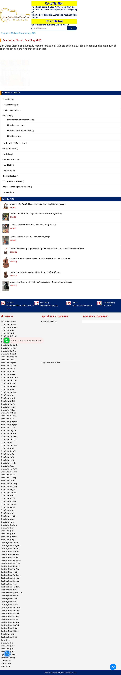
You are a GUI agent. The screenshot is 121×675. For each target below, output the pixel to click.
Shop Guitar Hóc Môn (8, 451)
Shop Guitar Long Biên (8, 386)
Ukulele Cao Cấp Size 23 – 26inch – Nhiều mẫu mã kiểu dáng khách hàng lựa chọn (37, 204)
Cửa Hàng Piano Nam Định (10, 625)
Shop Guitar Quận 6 (7, 649)
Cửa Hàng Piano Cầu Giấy (10, 557)
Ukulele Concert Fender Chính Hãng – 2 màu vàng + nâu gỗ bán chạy (33, 225)
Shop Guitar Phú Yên (8, 457)
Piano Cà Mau (6, 663)
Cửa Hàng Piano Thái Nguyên (11, 560)
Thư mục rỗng (7, 192)
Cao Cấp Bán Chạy (9, 105)
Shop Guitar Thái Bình (8, 351)
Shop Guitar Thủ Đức (93, 321)
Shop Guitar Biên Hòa (8, 433)
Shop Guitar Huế (6, 442)
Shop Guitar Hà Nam (8, 372)
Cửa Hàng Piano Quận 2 (9, 602)
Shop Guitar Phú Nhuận (9, 392)
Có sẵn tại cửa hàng (9, 110)
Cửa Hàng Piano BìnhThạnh (10, 587)
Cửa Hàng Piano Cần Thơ (9, 619)
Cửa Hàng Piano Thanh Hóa (10, 566)
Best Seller (6, 99)
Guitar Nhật (6, 165)
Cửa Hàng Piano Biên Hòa (10, 578)
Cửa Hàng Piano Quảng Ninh (10, 546)
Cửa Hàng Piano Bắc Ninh (10, 543)
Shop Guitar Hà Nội (7, 330)
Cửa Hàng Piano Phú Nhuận (10, 610)
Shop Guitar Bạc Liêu (8, 481)
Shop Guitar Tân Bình (8, 401)
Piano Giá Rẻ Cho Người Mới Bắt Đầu (16, 187)
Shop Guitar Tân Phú (8, 448)
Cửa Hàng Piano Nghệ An (9, 631)
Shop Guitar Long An (8, 489)
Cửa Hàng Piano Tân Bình (9, 596)
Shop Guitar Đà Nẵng (8, 407)
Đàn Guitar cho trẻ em (15, 125)
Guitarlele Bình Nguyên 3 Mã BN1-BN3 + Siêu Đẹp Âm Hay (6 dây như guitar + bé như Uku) (40, 258)
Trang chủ (5, 33)
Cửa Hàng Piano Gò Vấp (9, 599)
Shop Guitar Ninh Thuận (9, 525)
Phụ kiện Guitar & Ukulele (11, 181)
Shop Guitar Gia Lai (7, 466)
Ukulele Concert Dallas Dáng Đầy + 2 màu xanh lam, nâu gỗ (30, 237)
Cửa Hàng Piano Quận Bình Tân (11, 593)
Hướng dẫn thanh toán (8, 321)
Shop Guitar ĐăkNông (8, 413)
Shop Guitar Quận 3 (7, 531)
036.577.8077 (107, 305)
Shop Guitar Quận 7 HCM (9, 377)
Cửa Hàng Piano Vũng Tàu (10, 569)
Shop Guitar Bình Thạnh (9, 380)
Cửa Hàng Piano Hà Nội (9, 637)
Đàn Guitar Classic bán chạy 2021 (23, 33)
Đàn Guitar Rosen (8, 148)
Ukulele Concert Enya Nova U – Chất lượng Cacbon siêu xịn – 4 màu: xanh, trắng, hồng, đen (41, 282)
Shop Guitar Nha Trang (8, 416)
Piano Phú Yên (6, 661)
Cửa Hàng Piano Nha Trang (10, 616)
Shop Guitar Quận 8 (7, 395)
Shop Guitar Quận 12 (8, 398)
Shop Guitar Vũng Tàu (8, 431)
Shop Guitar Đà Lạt (7, 419)
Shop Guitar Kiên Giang (9, 484)
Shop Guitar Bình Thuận (9, 439)
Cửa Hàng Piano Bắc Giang (10, 548)
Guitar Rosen (5, 640)
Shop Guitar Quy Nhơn (8, 501)
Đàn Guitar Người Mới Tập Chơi (13, 143)
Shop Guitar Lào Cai (8, 369)
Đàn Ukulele (6, 154)
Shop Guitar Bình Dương (9, 436)
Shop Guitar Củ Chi (7, 454)
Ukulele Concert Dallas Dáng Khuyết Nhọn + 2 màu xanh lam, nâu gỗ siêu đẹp (36, 214)
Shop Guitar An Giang (8, 478)
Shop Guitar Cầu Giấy (8, 366)
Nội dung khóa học (9, 176)
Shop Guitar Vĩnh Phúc (8, 504)
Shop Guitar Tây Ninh (8, 507)
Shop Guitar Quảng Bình (9, 537)
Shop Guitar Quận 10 (8, 534)
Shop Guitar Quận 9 (7, 513)
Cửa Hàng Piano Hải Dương (10, 563)
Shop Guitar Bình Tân (8, 404)
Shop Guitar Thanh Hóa (9, 357)
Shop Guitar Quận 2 (7, 510)
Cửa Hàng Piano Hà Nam (9, 628)
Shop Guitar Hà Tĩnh (8, 498)
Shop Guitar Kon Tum (8, 460)
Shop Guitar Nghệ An (8, 495)
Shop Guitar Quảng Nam (9, 422)
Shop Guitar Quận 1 (7, 528)
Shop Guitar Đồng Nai (8, 463)
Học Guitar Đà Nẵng (8, 658)
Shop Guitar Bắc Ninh (8, 324)
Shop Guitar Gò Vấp (8, 389)
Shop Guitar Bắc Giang (8, 348)
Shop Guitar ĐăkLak (8, 410)
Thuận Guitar (5, 666)
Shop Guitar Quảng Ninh (9, 327)
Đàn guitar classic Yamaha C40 (15, 81)
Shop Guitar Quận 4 (7, 643)
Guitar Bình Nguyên (9, 159)
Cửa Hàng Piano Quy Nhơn (10, 613)
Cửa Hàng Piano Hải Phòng (10, 581)
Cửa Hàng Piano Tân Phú (9, 605)
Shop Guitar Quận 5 (7, 646)
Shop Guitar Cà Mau (8, 428)
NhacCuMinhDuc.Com (68, 672)
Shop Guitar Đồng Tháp (9, 472)
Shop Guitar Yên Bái (8, 360)
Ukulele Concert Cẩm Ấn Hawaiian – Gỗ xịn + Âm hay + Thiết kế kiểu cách (35, 272)
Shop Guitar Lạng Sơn (8, 363)
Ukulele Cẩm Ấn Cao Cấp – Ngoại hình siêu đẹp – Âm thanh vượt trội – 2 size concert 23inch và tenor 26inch (47, 249)
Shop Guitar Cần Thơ (8, 475)
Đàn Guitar (6, 116)
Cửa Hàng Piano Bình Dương (10, 575)
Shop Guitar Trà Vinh (8, 519)
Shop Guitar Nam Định (8, 354)
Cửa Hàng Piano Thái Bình (10, 622)
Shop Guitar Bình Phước (9, 469)
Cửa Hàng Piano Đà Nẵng (9, 572)
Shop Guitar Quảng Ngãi (9, 425)
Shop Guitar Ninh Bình (8, 374)
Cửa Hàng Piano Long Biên (10, 554)
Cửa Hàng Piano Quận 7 (9, 584)
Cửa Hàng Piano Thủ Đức (9, 590)
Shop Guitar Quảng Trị (8, 540)
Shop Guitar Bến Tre (8, 522)
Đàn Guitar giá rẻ (13, 136)
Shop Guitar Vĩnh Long (8, 492)
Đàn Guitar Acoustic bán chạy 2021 (20, 120)
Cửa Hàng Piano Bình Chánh (10, 607)
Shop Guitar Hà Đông (8, 383)
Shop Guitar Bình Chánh (9, 445)
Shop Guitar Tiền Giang (9, 487)
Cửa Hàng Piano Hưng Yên (10, 551)
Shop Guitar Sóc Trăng (8, 516)
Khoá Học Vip (7, 170)
